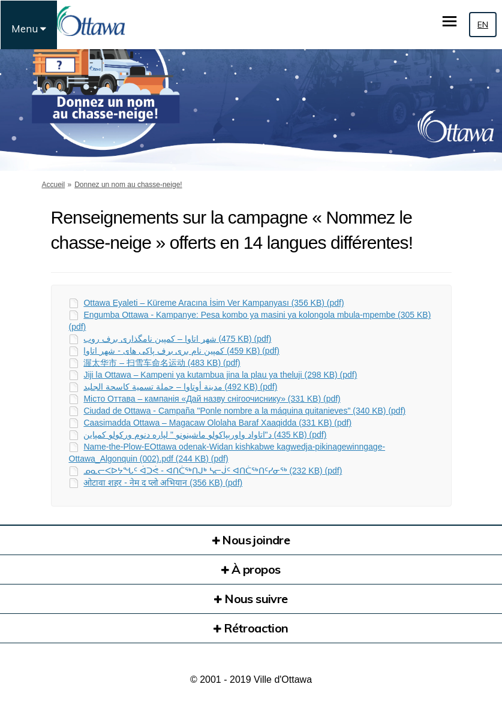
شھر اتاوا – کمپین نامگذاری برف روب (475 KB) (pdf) (177, 339)
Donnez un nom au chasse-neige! (128, 184)
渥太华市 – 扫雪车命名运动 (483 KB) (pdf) (161, 362)
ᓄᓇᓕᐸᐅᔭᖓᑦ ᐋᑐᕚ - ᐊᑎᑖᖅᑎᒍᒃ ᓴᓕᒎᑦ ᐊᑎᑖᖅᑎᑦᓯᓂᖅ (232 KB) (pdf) (212, 470)
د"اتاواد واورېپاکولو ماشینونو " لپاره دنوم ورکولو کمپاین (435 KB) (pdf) (204, 434)
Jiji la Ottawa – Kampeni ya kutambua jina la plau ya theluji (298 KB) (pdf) (220, 374)
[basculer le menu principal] (449, 21)
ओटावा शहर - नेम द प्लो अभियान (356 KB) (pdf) (162, 482)
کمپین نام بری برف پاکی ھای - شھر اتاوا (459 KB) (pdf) (181, 350)
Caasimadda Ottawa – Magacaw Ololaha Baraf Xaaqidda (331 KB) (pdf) (217, 422)
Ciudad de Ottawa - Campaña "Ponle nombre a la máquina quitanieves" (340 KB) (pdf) (244, 410)
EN (482, 24)
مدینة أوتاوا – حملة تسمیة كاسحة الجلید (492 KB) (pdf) (180, 386)
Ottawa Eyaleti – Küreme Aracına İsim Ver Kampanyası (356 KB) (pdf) (213, 303)
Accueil (53, 184)
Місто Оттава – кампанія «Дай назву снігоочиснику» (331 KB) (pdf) (211, 398)
